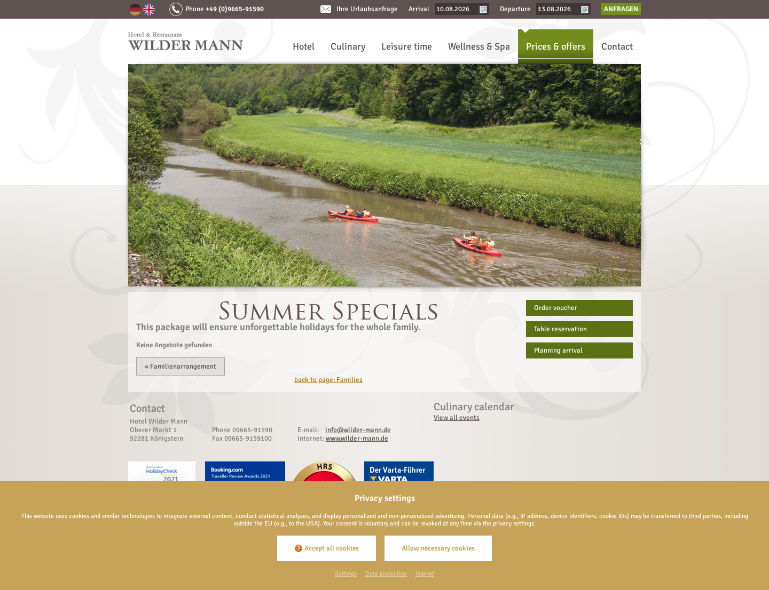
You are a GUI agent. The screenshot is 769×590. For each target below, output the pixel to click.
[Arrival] (457, 9)
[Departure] (559, 9)
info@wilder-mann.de (358, 430)
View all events (457, 417)
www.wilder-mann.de (357, 438)
